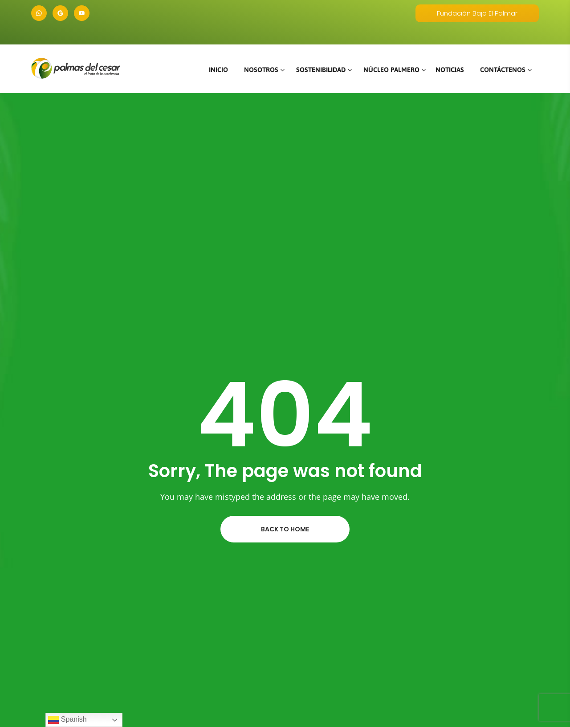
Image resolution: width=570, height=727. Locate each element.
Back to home (285, 529)
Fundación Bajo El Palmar (477, 13)
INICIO (218, 69)
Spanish (67, 720)
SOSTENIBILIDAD (321, 69)
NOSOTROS (261, 69)
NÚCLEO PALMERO (391, 69)
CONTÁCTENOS (502, 69)
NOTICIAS (450, 69)
